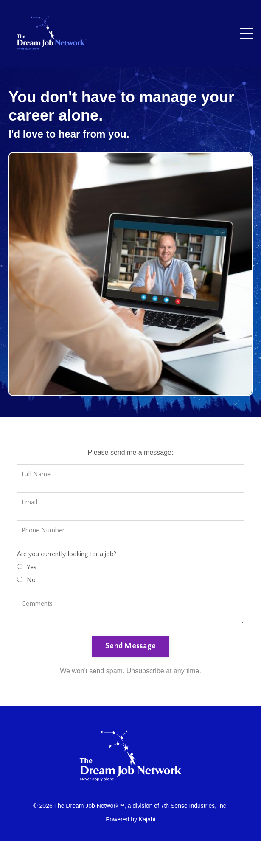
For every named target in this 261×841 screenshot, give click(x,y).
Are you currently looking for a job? (66, 554)
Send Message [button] (130, 646)
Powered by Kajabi (130, 819)
